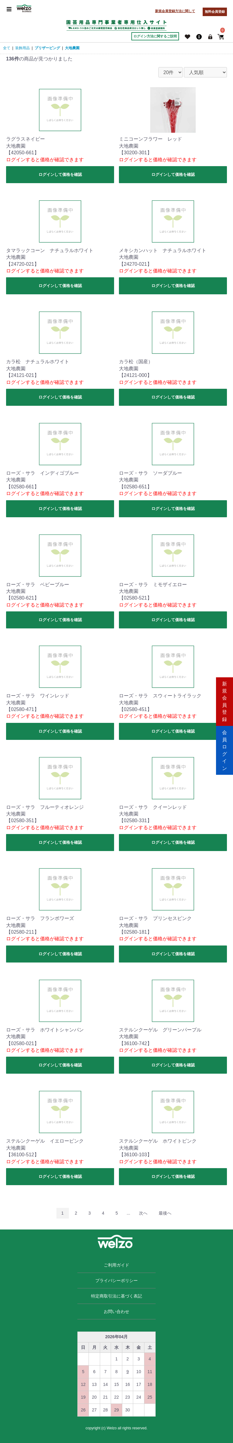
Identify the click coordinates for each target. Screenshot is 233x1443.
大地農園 (72, 48)
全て (6, 48)
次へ (143, 1213)
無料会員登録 (215, 11)
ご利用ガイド (116, 1265)
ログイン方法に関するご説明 (155, 36)
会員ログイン (224, 747)
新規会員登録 (224, 696)
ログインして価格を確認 (60, 174)
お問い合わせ (116, 1311)
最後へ (165, 1213)
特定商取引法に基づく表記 (116, 1296)
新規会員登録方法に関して (175, 11)
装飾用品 (22, 48)
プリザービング (47, 48)
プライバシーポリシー (116, 1280)
